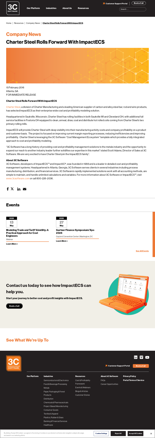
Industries (51, 8)
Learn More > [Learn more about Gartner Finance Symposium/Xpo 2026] (62, 241)
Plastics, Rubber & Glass (53, 417)
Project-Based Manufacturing (56, 406)
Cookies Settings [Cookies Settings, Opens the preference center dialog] (101, 433)
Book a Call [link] (14, 306)
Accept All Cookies (135, 433)
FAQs (103, 380)
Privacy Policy (129, 376)
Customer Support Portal (116, 3)
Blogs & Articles (81, 391)
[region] (77, 433)
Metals (46, 388)
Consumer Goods (51, 410)
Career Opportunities (109, 384)
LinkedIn (135, 357)
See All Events (142, 251)
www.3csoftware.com (18, 178)
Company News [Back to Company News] (33, 23)
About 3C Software (109, 376)
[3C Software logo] (13, 14)
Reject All (118, 433)
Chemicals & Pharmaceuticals (56, 402)
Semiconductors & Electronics (56, 380)
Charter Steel (13, 107)
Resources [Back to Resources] (19, 23)
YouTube (147, 357)
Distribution (48, 399)
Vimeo (141, 357)
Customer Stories (82, 395)
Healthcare (48, 425)
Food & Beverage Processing (55, 384)
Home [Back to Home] (9, 23)
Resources (83, 8)
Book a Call (138, 3)
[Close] (151, 433)
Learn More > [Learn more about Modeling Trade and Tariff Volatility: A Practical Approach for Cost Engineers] (12, 244)
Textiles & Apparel (51, 414)
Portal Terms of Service (133, 380)
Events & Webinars (82, 387)
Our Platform (33, 8)
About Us (67, 8)
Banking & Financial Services (55, 421)
